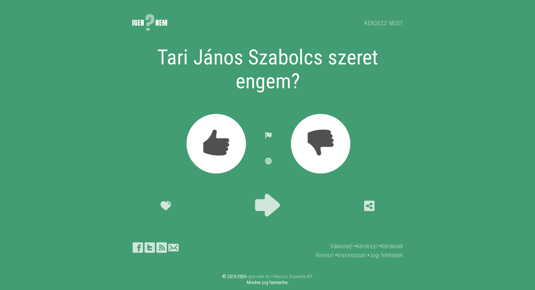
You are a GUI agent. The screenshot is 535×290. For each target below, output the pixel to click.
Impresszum (351, 255)
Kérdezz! (366, 246)
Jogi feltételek (386, 255)
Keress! (325, 255)
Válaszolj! (341, 246)
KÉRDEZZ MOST (383, 23)
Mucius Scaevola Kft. (293, 276)
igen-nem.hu (258, 276)
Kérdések (392, 246)
